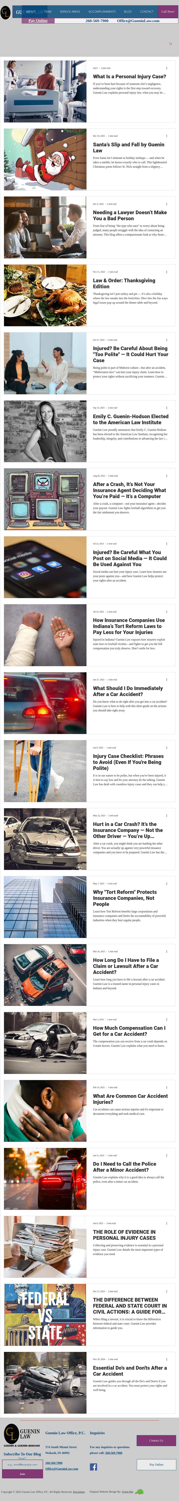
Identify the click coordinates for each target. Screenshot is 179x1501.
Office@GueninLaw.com (138, 20)
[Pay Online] (156, 1464)
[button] (170, 44)
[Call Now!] (168, 11)
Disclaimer (79, 1492)
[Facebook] (93, 1467)
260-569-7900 (97, 20)
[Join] (22, 1473)
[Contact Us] (156, 1440)
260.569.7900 (54, 1463)
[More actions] (168, 68)
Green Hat (127, 1491)
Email (22, 1458)
